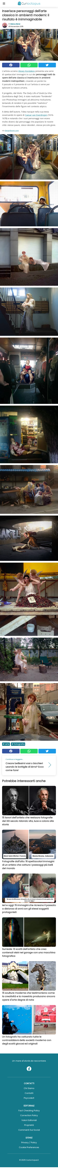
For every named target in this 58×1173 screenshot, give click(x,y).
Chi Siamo (29, 1088)
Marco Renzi (15, 24)
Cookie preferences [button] (29, 1147)
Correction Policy (29, 1115)
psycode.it (29, 1098)
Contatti (29, 1093)
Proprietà (29, 1125)
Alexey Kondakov (26, 71)
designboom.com (12, 130)
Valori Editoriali (29, 1120)
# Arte (6, 744)
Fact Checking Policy (29, 1110)
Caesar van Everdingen (36, 115)
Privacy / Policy (29, 1142)
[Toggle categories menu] (4, 3)
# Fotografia (18, 744)
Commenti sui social (29, 1129)
